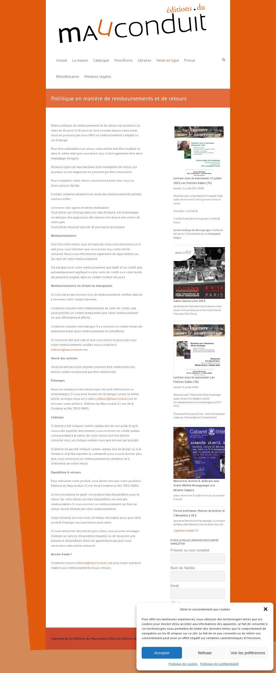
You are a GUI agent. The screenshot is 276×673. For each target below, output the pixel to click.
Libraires (144, 60)
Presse (189, 60)
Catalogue (101, 60)
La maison (80, 60)
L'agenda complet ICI (186, 530)
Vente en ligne (167, 60)
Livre (183, 310)
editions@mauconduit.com (69, 350)
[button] (265, 609)
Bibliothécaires (67, 76)
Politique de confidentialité (219, 664)
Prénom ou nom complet (190, 550)
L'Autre (177, 310)
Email (175, 585)
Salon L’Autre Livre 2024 (189, 301)
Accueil (61, 60)
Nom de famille (183, 567)
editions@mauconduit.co (93, 563)
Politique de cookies (183, 664)
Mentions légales (97, 76)
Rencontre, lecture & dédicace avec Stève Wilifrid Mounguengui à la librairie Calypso (196, 485)
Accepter (162, 653)
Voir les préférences (248, 653)
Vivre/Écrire (123, 60)
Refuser (205, 653)
